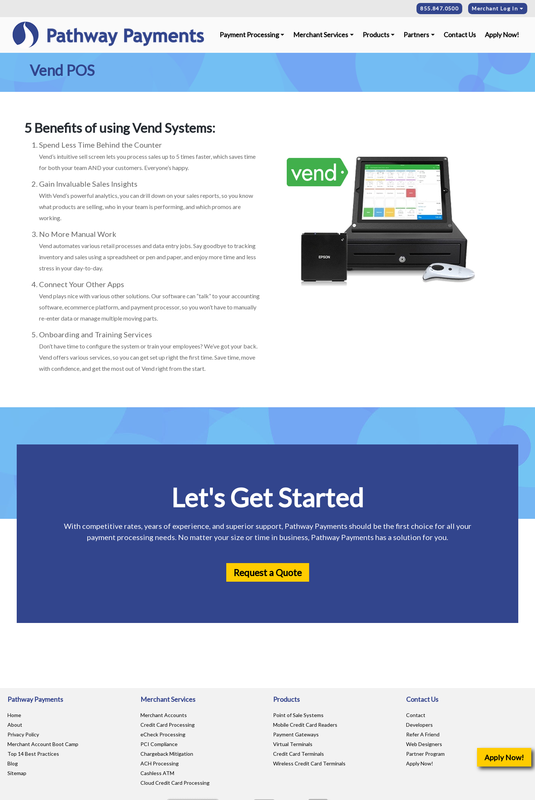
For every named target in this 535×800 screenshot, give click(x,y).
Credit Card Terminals (298, 754)
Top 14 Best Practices (33, 754)
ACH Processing (159, 763)
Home (14, 715)
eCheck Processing (162, 734)
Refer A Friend (423, 734)
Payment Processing (249, 34)
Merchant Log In (497, 8)
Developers (419, 725)
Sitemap (16, 773)
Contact (415, 715)
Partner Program (425, 754)
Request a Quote (268, 572)
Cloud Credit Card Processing (175, 783)
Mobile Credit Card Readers (305, 725)
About (14, 725)
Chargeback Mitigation (166, 754)
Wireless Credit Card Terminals (309, 763)
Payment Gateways (296, 734)
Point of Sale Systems (298, 715)
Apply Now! (502, 34)
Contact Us (460, 34)
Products (376, 34)
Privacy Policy (23, 734)
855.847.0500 (439, 8)
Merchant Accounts (163, 715)
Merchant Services (320, 34)
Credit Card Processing (167, 725)
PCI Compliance (159, 744)
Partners (416, 34)
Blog (12, 763)
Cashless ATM (157, 773)
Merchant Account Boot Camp (42, 744)
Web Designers (424, 744)
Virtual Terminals (292, 744)
